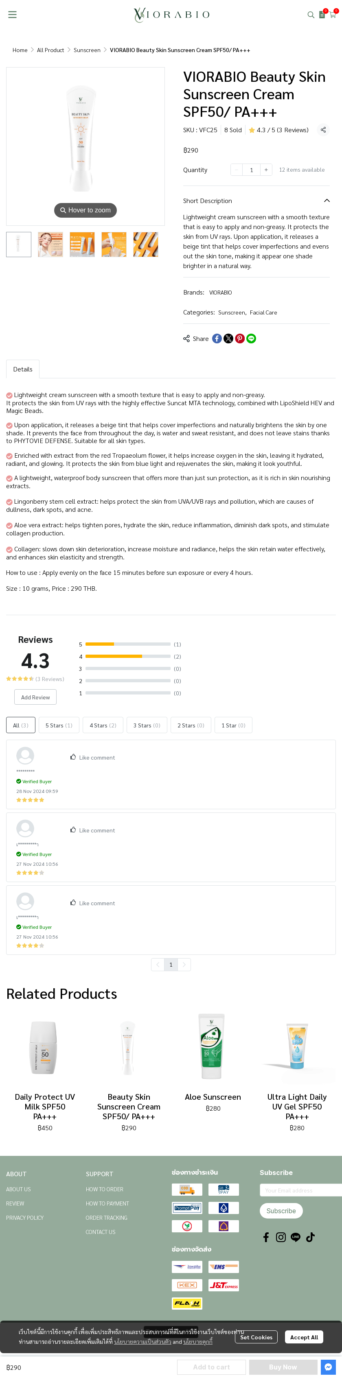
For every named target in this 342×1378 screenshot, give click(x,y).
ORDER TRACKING (106, 1217)
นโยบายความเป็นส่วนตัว (142, 1341)
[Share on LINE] (251, 338)
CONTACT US (101, 1231)
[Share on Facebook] (217, 338)
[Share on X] (228, 338)
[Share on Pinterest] (240, 338)
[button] (311, 14)
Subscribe (281, 1211)
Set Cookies (256, 1337)
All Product (50, 49)
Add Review (35, 697)
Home (20, 49)
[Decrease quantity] (236, 169)
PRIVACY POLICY (25, 1217)
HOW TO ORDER (104, 1188)
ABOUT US (18, 1188)
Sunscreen (87, 49)
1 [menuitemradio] (171, 964)
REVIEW (15, 1203)
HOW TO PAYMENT (107, 1203)
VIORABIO (220, 292)
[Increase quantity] (266, 169)
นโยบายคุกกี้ (198, 1341)
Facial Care (263, 312)
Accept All (304, 1337)
